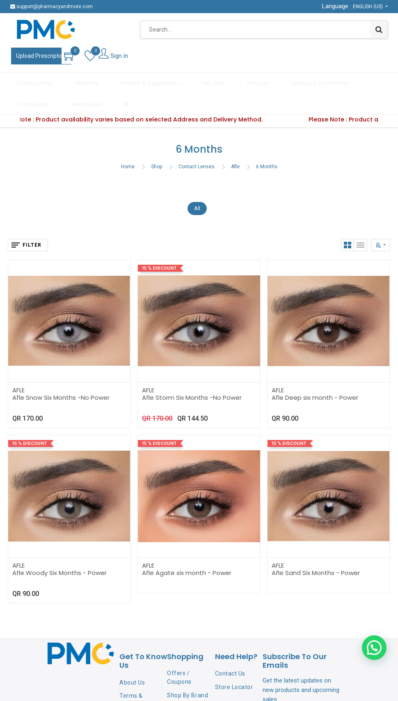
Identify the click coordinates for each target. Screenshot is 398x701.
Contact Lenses (196, 141)
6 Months (266, 141)
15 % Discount (159, 243)
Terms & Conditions (134, 675)
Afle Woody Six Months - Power (59, 547)
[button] (384, 81)
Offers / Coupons (179, 652)
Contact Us (230, 649)
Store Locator (234, 662)
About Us (132, 658)
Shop (156, 141)
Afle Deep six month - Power (315, 372)
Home (128, 141)
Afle (235, 141)
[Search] (379, 29)
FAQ (125, 693)
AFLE (18, 365)
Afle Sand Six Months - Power (316, 547)
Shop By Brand (187, 670)
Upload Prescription (41, 56)
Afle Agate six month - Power (186, 547)
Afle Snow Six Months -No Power (61, 372)
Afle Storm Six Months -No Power (192, 372)
